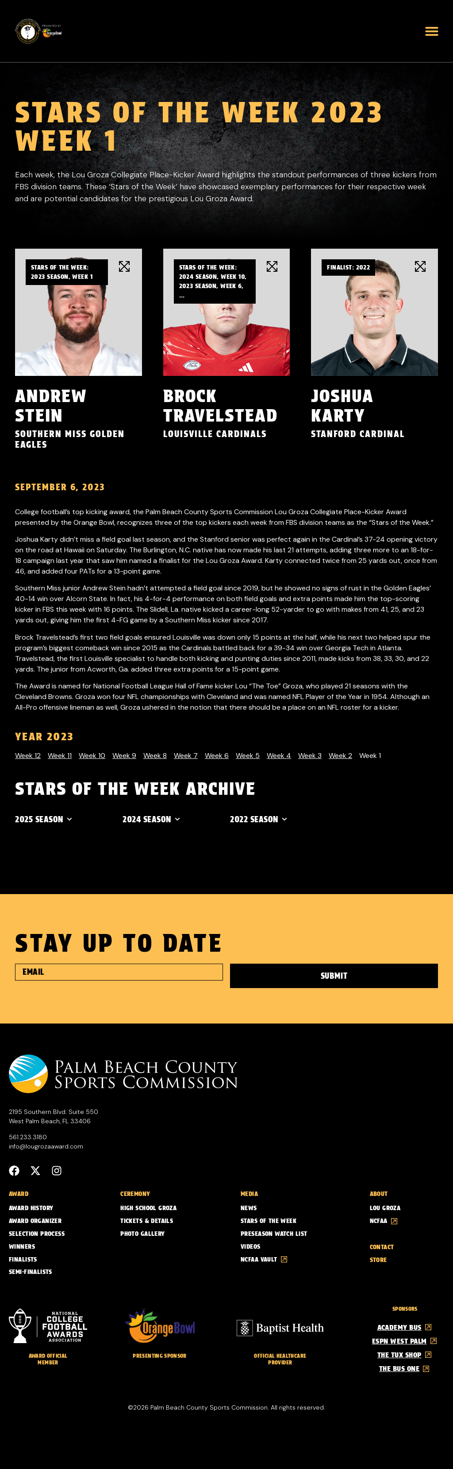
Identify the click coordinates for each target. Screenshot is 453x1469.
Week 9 (124, 755)
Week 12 (28, 755)
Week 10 (92, 755)
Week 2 (340, 755)
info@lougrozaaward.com (46, 1145)
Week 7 (186, 755)
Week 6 (217, 755)
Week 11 (60, 755)
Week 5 (248, 755)
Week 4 (279, 755)
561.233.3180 (28, 1136)
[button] (431, 31)
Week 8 (155, 755)
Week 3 (310, 755)
